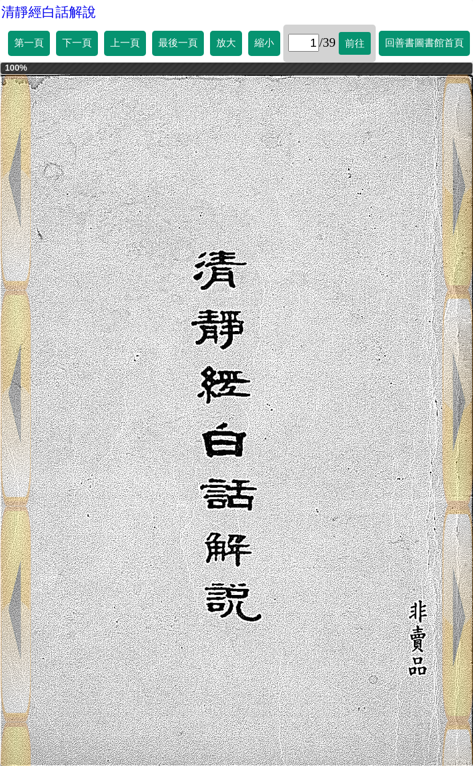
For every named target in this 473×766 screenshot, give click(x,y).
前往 (355, 43)
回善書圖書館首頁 (424, 43)
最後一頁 (178, 43)
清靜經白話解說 (48, 12)
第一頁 (29, 43)
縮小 (264, 43)
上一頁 (125, 43)
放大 (226, 43)
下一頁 (77, 43)
